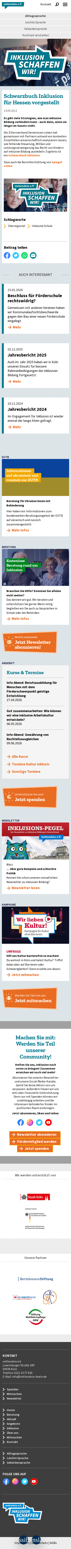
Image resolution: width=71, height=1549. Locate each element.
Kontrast (35, 35)
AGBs (53, 1543)
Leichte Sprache (35, 22)
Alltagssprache (35, 16)
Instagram (31, 1122)
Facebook (21, 1122)
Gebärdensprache (35, 29)
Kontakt (45, 4)
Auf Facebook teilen (7, 255)
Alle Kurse (20, 756)
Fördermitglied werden (36, 1141)
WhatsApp (24, 255)
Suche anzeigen (57, 4)
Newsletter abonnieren (36, 1134)
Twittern (15, 255)
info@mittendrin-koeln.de (29, 1377)
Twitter (40, 1122)
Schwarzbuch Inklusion (24, 155)
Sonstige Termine (26, 771)
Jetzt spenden (37, 1148)
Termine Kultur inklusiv (30, 764)
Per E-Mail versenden (33, 255)
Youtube (49, 1122)
